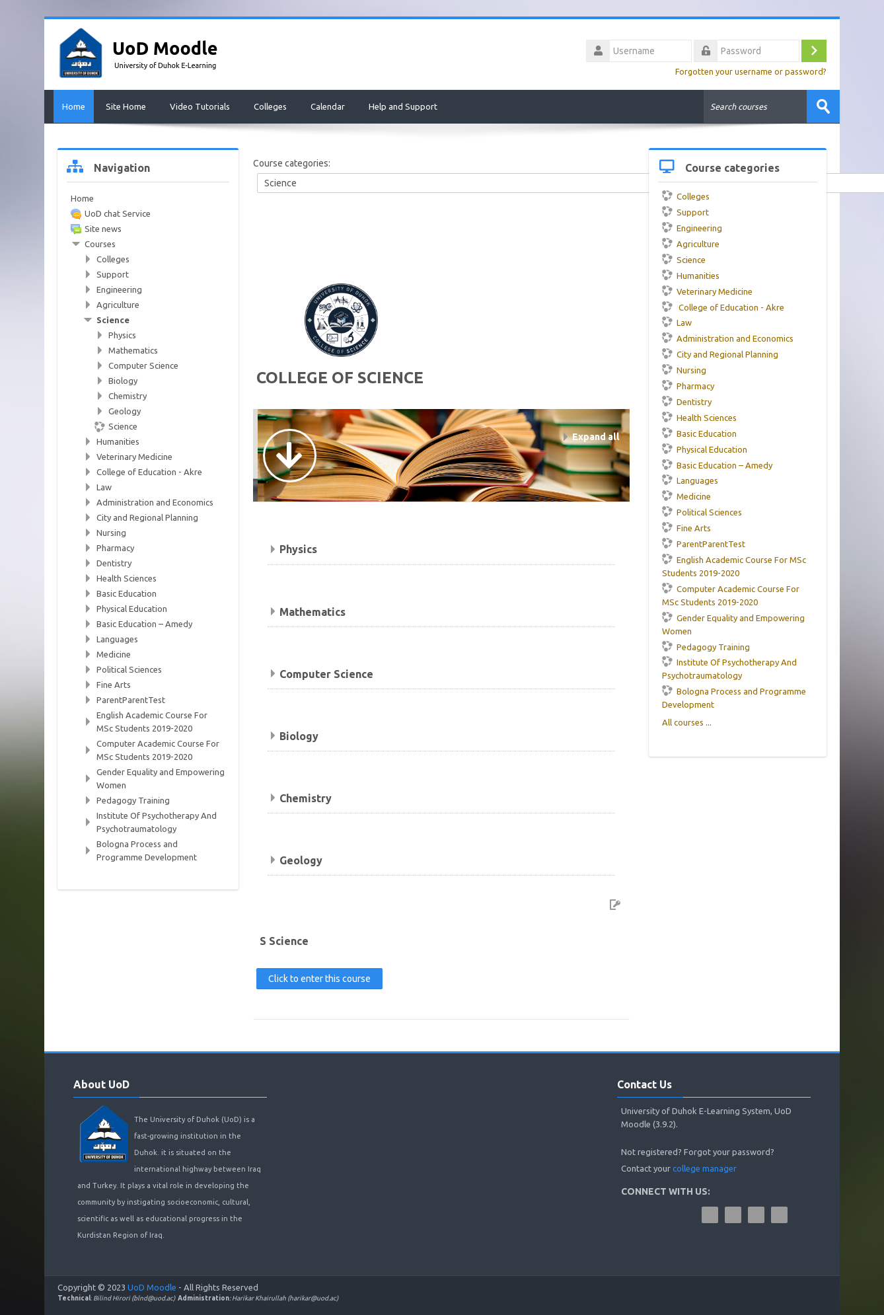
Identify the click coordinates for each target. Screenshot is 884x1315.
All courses (683, 721)
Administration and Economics (727, 337)
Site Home (126, 106)
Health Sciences (699, 416)
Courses (100, 243)
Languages (690, 479)
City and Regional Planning (720, 353)
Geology (300, 859)
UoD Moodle (152, 1286)
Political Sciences (702, 511)
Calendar (328, 106)
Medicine (686, 495)
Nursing (684, 369)
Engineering (692, 227)
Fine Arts (686, 527)
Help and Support (403, 106)
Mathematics (312, 611)
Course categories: (291, 162)
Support (685, 211)
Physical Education (704, 448)
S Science (284, 940)
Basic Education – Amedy (717, 464)
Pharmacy (688, 385)
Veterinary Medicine (707, 290)
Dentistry (687, 401)
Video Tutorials (200, 106)
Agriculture (690, 243)
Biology (298, 735)
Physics (298, 548)
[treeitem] (148, 197)
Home (69, 106)
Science (684, 259)
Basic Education (699, 432)
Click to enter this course (319, 977)
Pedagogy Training (706, 645)
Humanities (690, 274)
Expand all (596, 436)
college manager (705, 1167)
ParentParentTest (703, 543)
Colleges (270, 106)
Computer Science (326, 673)
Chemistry (305, 797)
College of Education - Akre (723, 306)
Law (677, 321)
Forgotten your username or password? (751, 71)
